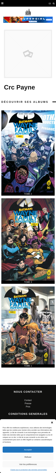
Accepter (28, 449)
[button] (52, 422)
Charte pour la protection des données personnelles (28, 470)
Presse (28, 403)
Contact (28, 400)
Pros (28, 406)
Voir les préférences (28, 464)
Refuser (28, 457)
